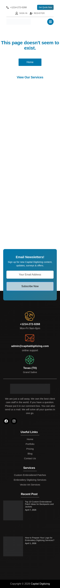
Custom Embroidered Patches (30, 475)
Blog (30, 453)
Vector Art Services (30, 484)
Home (30, 439)
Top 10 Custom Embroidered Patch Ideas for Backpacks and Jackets (39, 504)
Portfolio (30, 444)
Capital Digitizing (40, 583)
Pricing (30, 448)
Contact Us (30, 458)
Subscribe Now (30, 286)
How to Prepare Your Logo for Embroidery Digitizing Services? (39, 538)
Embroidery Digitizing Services (30, 479)
